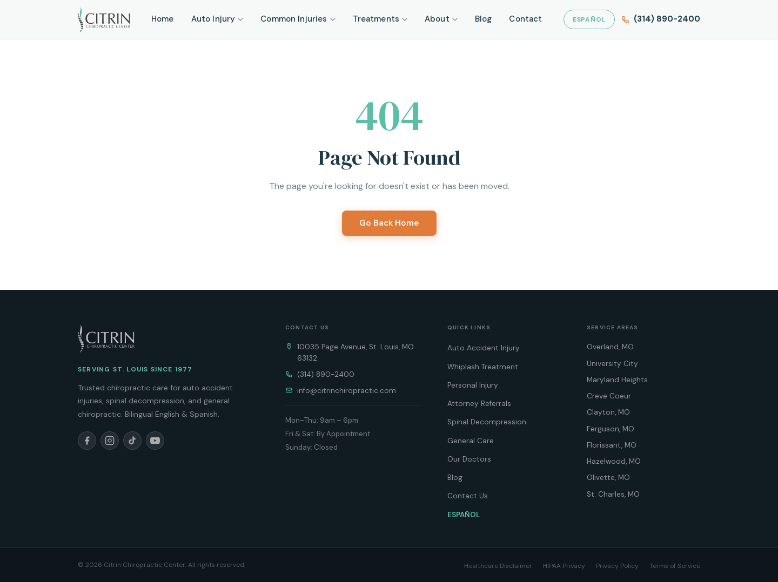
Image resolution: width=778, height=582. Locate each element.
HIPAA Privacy (564, 565)
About (441, 18)
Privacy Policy (617, 565)
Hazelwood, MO (614, 461)
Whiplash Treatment (482, 366)
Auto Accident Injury (483, 348)
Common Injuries (297, 18)
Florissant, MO (611, 445)
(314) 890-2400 (325, 374)
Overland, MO (610, 346)
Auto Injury (217, 18)
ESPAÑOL (589, 19)
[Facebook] (87, 440)
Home (162, 18)
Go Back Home (389, 223)
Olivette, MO (608, 477)
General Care (470, 440)
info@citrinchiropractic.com (346, 390)
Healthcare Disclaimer (498, 565)
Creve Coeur (609, 396)
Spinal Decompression (486, 422)
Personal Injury (472, 385)
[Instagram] (109, 440)
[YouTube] (155, 440)
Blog (483, 18)
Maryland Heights (617, 379)
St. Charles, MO (613, 494)
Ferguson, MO (610, 429)
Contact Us (467, 495)
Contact (525, 18)
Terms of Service (674, 565)
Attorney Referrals (479, 403)
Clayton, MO (608, 412)
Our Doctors (469, 459)
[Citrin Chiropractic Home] (106, 338)
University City (612, 363)
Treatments (380, 18)
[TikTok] (132, 440)
